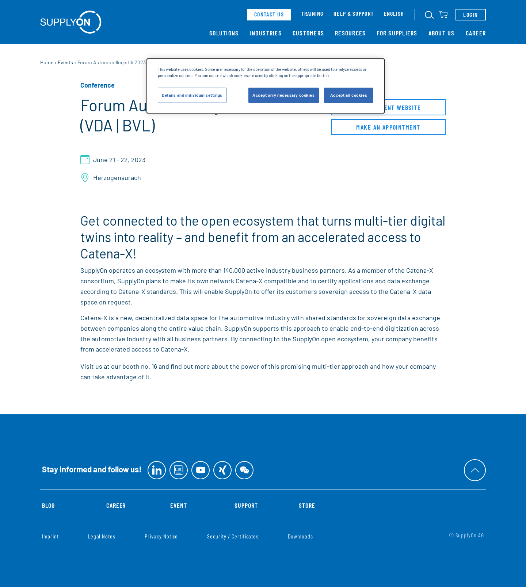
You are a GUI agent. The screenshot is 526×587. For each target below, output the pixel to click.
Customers (308, 33)
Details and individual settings (192, 95)
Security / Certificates (233, 536)
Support (246, 505)
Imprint (50, 536)
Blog (48, 505)
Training (312, 13)
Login (470, 14)
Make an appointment (388, 128)
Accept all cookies (348, 95)
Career (476, 33)
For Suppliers (397, 33)
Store (307, 505)
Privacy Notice (161, 536)
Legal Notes (101, 536)
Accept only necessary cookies (283, 95)
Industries (265, 33)
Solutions (224, 33)
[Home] (71, 22)
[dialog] (265, 86)
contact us (269, 14)
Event (178, 505)
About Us (441, 33)
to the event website (388, 109)
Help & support (353, 13)
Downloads (300, 536)
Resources (350, 33)
